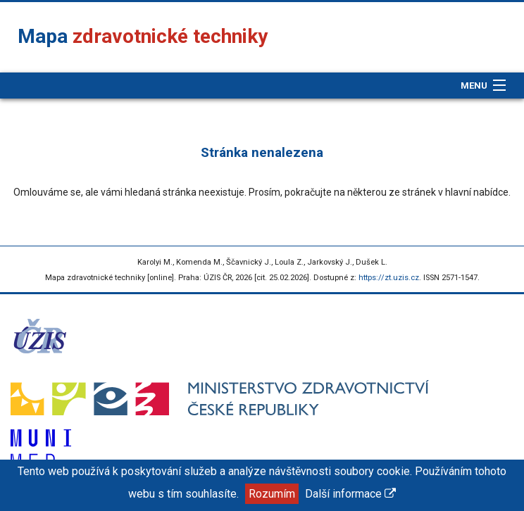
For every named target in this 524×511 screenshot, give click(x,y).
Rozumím (272, 493)
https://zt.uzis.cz (388, 277)
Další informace (350, 493)
